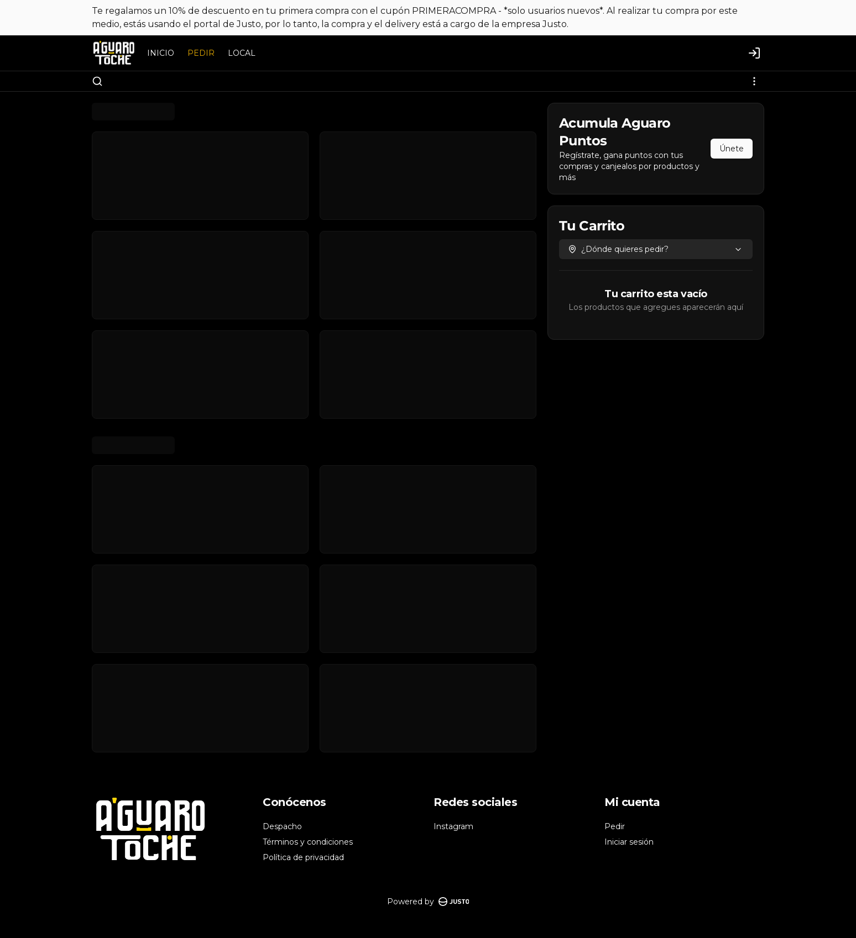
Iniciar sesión (629, 842)
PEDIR (201, 53)
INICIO (160, 53)
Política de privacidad (303, 857)
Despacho (282, 826)
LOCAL (241, 53)
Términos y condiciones (308, 842)
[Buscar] (97, 81)
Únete (731, 149)
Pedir (614, 826)
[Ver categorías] (754, 81)
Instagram (453, 826)
